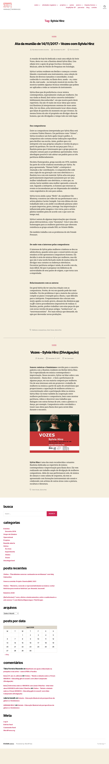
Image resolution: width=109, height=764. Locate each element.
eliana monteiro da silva (48, 59)
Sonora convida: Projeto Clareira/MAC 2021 (21, 594)
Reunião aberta (9, 556)
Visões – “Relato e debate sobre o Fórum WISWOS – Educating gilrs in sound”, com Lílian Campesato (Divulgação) (29, 694)
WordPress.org (9, 746)
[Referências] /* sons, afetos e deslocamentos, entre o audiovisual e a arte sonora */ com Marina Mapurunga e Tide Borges (29, 612)
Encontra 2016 (11, 544)
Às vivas (8, 561)
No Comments (55, 62)
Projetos (7, 553)
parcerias (81, 9)
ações (72, 6)
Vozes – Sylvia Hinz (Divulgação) (54, 364)
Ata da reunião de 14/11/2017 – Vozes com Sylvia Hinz (54, 49)
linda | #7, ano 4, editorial (13, 691)
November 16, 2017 (66, 59)
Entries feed (8, 740)
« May (7, 670)
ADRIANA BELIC (10, 720)
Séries (6, 559)
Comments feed (10, 743)
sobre (36, 6)
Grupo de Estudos (11, 547)
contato (94, 9)
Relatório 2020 (9, 605)
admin (41, 371)
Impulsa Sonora (90, 6)
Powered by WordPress (25, 759)
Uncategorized (9, 573)
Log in (6, 737)
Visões (8, 567)
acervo (78, 6)
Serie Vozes (51, 342)
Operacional (8, 550)
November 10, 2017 (54, 371)
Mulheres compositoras (39, 342)
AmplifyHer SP (71, 9)
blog (87, 9)
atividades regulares (49, 6)
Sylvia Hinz (59, 342)
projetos (63, 6)
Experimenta (10, 564)
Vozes (54, 39)
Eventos (6, 541)
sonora (11, 759)
